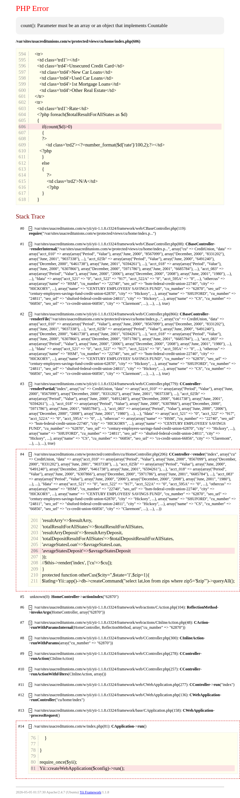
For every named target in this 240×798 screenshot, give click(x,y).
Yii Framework (90, 792)
